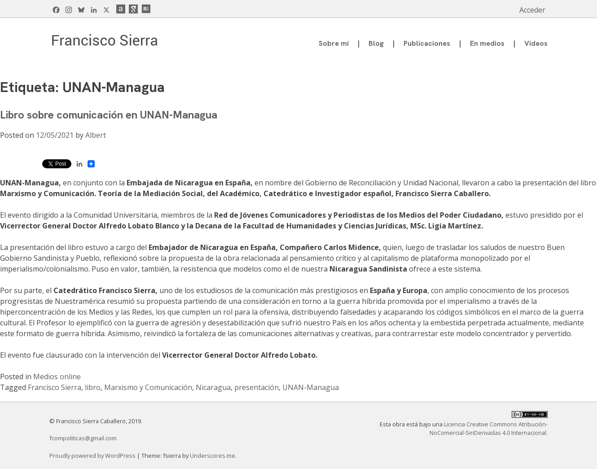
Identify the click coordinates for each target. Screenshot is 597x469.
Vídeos (536, 43)
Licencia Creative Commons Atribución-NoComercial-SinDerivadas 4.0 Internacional (489, 428)
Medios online (57, 376)
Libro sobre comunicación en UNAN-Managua (108, 115)
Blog (376, 43)
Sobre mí (334, 43)
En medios (487, 43)
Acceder (532, 10)
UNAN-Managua (310, 387)
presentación (256, 387)
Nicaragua (213, 387)
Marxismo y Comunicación (148, 387)
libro (93, 387)
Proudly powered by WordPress (93, 455)
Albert (95, 135)
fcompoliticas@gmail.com (83, 438)
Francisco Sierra (54, 387)
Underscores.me (212, 455)
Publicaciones (427, 43)
